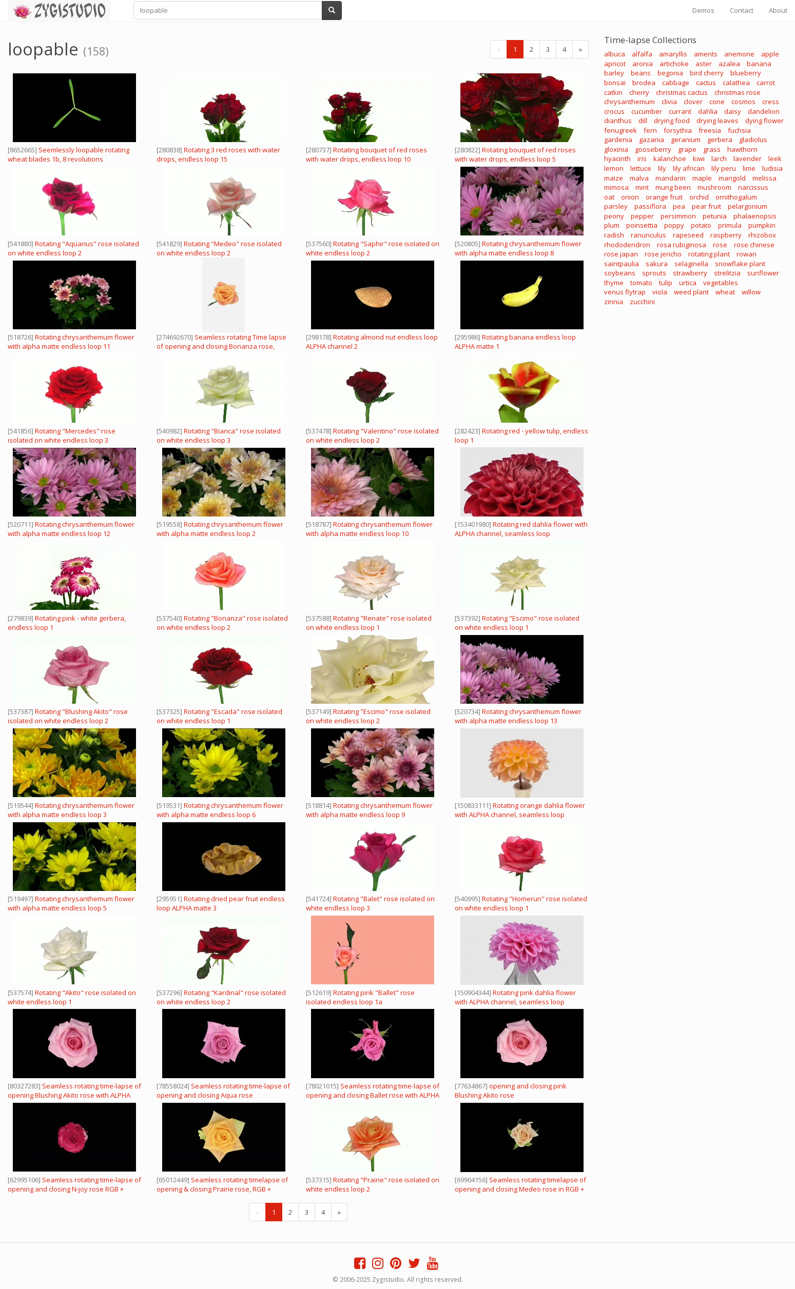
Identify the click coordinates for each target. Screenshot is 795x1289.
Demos (703, 10)
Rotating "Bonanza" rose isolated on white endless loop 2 (222, 622)
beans (641, 72)
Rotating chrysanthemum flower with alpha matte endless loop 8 (518, 248)
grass (712, 149)
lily (662, 168)
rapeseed (688, 235)
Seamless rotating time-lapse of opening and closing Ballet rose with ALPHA (372, 1090)
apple (770, 53)
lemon (614, 168)
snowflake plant (740, 263)
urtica (687, 282)
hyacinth (617, 158)
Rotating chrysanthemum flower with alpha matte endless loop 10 (369, 529)
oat (609, 197)
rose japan (621, 254)
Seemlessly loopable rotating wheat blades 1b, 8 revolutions (68, 154)
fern (650, 130)
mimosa (616, 187)
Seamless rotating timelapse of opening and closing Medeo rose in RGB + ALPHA (520, 1189)
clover (693, 101)
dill (642, 120)
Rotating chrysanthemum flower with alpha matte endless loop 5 (71, 903)
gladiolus (753, 139)
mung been (673, 187)
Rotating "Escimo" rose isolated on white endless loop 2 (368, 716)
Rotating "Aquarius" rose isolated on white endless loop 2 (73, 248)
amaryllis (673, 53)
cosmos (743, 101)
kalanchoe (669, 158)
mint (642, 187)
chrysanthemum (629, 101)
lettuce (640, 168)
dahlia (708, 111)
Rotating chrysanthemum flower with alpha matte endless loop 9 (369, 810)
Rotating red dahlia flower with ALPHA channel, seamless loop (521, 529)
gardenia (618, 139)
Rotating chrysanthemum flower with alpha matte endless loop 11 (71, 341)
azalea (729, 63)
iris (642, 158)
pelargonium (747, 206)
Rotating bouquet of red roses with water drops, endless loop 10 (366, 154)
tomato (641, 282)
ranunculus (648, 235)
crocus (614, 111)
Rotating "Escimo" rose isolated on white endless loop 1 (517, 622)
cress (770, 101)
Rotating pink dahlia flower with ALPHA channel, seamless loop (515, 997)
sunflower (763, 272)
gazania (651, 139)
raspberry (726, 235)
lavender (747, 158)
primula (730, 225)
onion (630, 197)
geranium (686, 139)
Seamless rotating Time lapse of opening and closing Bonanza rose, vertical (221, 346)
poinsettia (641, 225)
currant (680, 111)
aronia (642, 63)
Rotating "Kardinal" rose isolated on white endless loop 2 (221, 997)
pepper (642, 216)
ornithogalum (736, 197)
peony (614, 216)
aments (706, 53)
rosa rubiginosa (681, 244)
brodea (643, 82)
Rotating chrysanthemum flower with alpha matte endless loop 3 (71, 810)
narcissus (753, 187)
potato (701, 225)
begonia (670, 72)
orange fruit (664, 197)
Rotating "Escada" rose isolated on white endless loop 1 (219, 716)
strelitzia (727, 272)
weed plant (691, 291)
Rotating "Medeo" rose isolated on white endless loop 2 (219, 248)
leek (775, 158)
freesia (710, 130)
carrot (766, 82)
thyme (614, 282)
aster (703, 63)
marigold (732, 178)
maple (702, 178)
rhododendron (627, 244)
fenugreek (620, 130)
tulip (665, 282)
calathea (736, 82)
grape (687, 149)
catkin (613, 92)
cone (717, 101)
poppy (674, 225)
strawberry (690, 272)
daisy (732, 111)
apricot (615, 63)
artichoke (674, 63)
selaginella (691, 263)
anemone (739, 53)
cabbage (675, 82)
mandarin (670, 178)
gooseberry (653, 149)
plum (611, 225)
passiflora (650, 206)
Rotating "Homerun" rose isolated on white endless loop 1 (521, 903)
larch (719, 158)
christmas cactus (682, 92)
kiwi (699, 158)
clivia (669, 101)
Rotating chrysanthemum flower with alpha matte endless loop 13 (518, 716)
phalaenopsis (755, 216)
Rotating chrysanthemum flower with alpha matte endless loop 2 (220, 529)
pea (679, 206)
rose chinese (754, 244)
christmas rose (737, 92)
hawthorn (742, 149)
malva (639, 178)
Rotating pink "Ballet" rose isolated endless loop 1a (360, 997)
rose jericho (663, 254)
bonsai (615, 82)
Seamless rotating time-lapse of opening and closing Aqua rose (223, 1090)
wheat (725, 291)
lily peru (723, 168)
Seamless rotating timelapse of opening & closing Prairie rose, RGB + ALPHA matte (222, 1189)
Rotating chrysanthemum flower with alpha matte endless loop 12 (71, 529)
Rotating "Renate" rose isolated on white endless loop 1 (369, 622)
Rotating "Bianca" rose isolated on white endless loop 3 (219, 435)
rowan (746, 254)
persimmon (678, 216)
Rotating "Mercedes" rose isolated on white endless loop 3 (61, 435)
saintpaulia (621, 263)
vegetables (720, 282)
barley (614, 72)
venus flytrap (625, 291)
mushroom (714, 187)
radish (614, 235)
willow (751, 291)
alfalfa (642, 53)
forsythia (678, 130)
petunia (715, 216)
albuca (614, 53)
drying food (672, 120)
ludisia (772, 168)
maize (613, 178)
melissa (764, 178)
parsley (616, 206)
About (778, 10)
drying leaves (717, 120)
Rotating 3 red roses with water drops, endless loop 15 (218, 154)
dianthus (618, 120)
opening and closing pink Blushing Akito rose (511, 1090)
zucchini (642, 301)
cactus (706, 82)
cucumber (646, 111)
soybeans (619, 272)
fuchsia (739, 130)
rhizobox (762, 235)
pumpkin (761, 225)
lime (749, 168)
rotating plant (709, 254)
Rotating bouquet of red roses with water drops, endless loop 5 (515, 154)
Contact (741, 10)
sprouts (654, 272)
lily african (689, 168)
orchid (699, 197)
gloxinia (616, 149)
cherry (639, 92)
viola (659, 291)
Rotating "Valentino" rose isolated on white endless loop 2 (372, 435)
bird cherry (707, 72)
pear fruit (706, 206)
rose (720, 244)
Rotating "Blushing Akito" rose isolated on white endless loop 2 (68, 716)
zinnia (613, 301)
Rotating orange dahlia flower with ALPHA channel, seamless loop (520, 810)
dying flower (764, 120)
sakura (657, 263)
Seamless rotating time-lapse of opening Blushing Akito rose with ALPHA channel (74, 1095)
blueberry (745, 72)
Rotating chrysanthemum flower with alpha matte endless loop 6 (220, 810)
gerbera (719, 139)
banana (759, 63)
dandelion (764, 111)
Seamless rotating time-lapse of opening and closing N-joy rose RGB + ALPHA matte (74, 1189)
